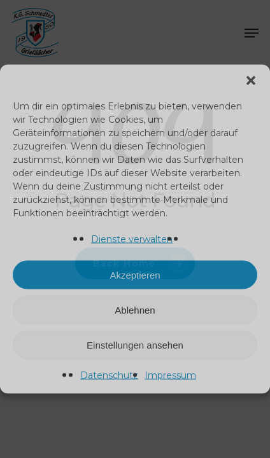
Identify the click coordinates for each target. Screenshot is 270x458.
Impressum (170, 375)
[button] (251, 80)
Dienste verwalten (132, 239)
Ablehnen (135, 309)
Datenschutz (109, 375)
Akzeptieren (135, 274)
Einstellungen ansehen (135, 344)
